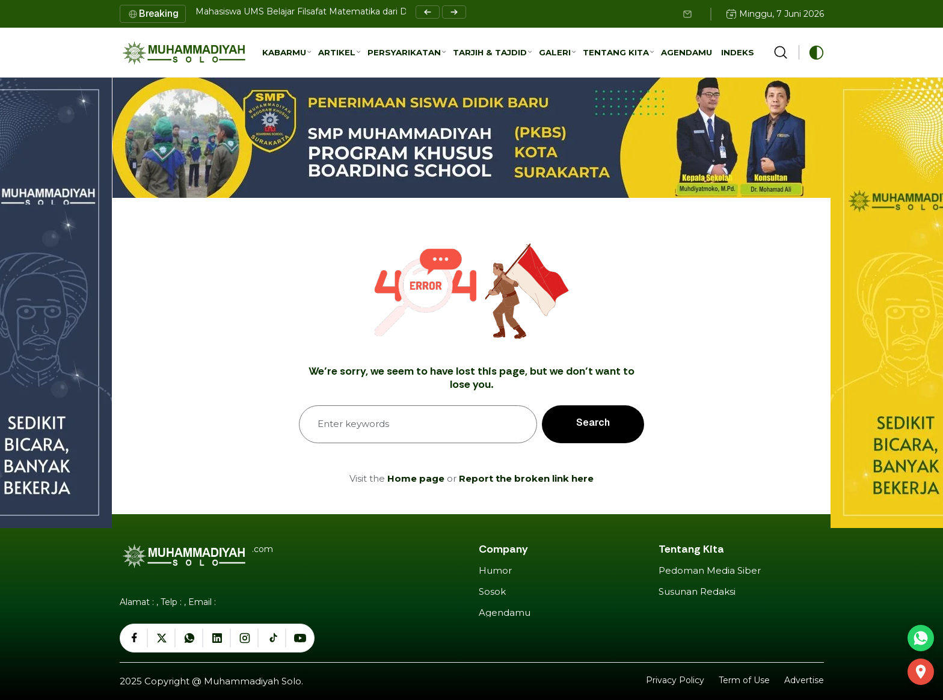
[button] (286, 52)
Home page (415, 478)
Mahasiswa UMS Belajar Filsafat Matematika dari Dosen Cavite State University (360, 11)
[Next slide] (454, 12)
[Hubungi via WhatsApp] (921, 638)
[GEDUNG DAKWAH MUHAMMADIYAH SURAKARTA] (921, 672)
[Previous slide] (428, 12)
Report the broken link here (526, 478)
